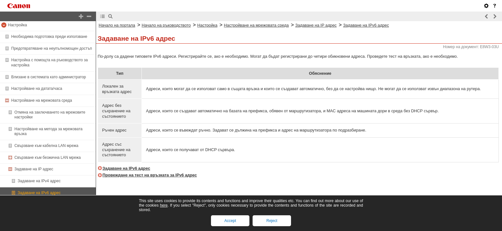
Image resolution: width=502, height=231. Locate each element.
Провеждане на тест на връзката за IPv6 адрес (149, 175)
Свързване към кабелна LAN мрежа (46, 145)
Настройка (17, 25)
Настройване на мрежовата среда (41, 100)
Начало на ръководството (166, 25)
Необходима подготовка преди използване (49, 36)
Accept (230, 220)
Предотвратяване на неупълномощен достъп (51, 48)
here (163, 205)
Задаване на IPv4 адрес (39, 181)
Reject (271, 220)
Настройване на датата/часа (36, 88)
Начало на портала (117, 25)
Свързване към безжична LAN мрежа (47, 157)
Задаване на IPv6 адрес (39, 193)
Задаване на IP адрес (33, 169)
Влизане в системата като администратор (48, 77)
